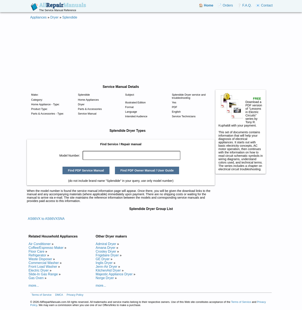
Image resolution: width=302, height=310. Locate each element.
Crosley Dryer (106, 251)
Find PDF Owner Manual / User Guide (147, 170)
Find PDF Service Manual (86, 170)
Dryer (54, 17)
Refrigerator (37, 255)
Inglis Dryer (104, 263)
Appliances (38, 17)
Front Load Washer (43, 266)
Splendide (69, 17)
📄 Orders (225, 5)
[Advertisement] (151, 52)
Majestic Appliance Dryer (114, 274)
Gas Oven (36, 278)
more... (34, 285)
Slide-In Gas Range (43, 274)
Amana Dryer (105, 247)
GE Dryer (103, 259)
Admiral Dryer (106, 244)
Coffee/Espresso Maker (46, 247)
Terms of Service (41, 294)
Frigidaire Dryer (107, 255)
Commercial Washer (44, 263)
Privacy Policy (75, 294)
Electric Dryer (39, 270)
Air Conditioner (40, 244)
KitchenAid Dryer (108, 270)
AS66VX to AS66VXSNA (46, 218)
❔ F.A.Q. (244, 5)
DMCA (59, 294)
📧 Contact (264, 5)
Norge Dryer (105, 278)
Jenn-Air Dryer (106, 266)
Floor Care (36, 251)
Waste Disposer (40, 259)
